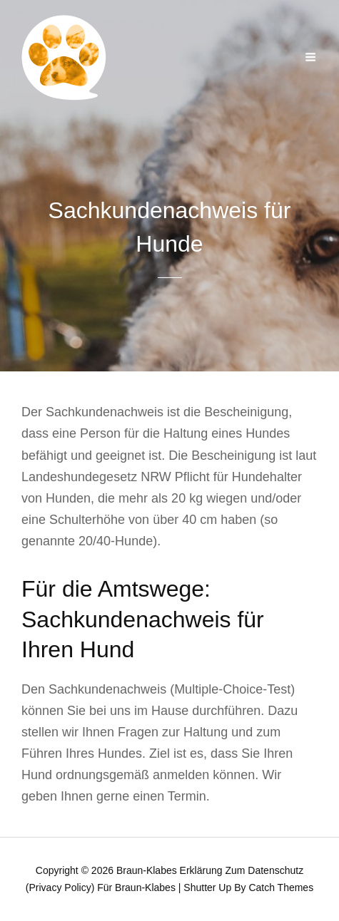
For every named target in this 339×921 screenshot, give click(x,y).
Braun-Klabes (146, 870)
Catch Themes (280, 887)
